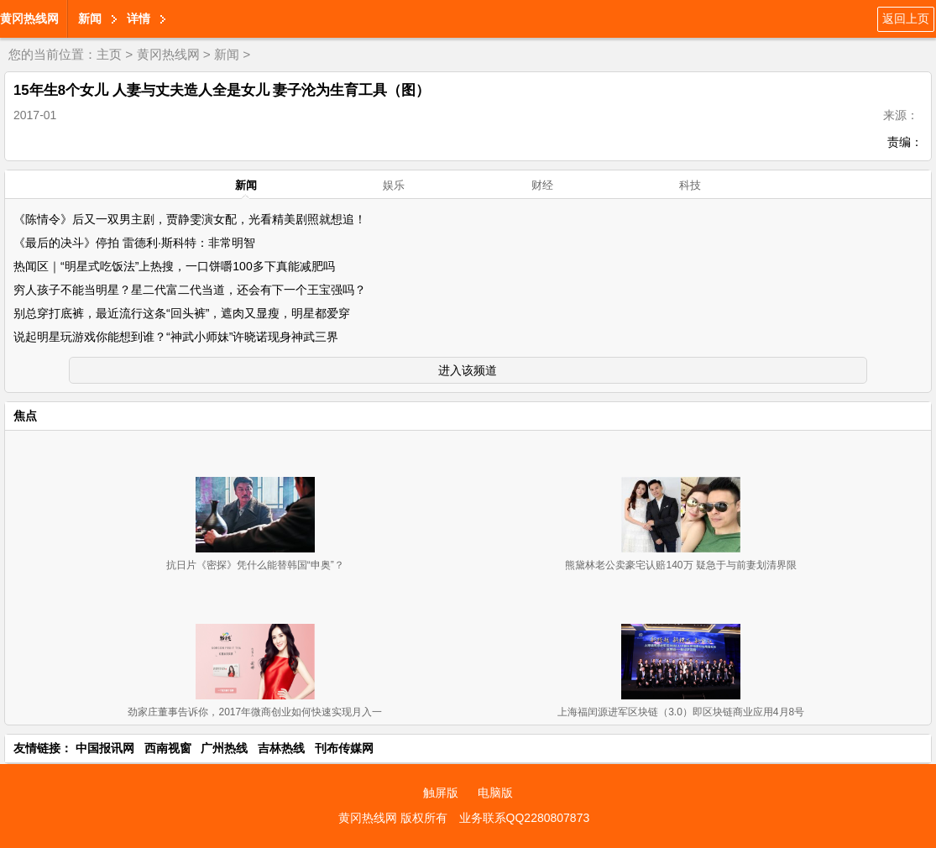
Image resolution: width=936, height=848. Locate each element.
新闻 (90, 18)
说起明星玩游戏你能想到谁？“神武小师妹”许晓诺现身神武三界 (175, 336)
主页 (109, 54)
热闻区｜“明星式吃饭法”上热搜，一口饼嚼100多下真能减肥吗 (174, 266)
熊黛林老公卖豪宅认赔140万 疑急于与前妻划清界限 (680, 565)
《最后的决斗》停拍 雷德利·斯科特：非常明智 (134, 242)
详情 (138, 18)
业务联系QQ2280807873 (524, 817)
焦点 (25, 415)
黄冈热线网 (29, 18)
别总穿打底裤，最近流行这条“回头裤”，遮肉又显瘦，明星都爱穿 (181, 313)
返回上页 (905, 18)
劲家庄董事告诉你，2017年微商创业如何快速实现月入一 (255, 712)
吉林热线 (281, 748)
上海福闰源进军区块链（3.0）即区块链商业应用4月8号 (680, 712)
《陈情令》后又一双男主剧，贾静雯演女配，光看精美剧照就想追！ (189, 219)
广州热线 (224, 748)
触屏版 (440, 792)
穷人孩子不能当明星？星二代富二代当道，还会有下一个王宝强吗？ (189, 289)
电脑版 (495, 792)
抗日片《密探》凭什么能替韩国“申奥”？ (255, 565)
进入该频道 (467, 370)
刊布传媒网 (344, 748)
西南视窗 (167, 748)
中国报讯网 (105, 748)
